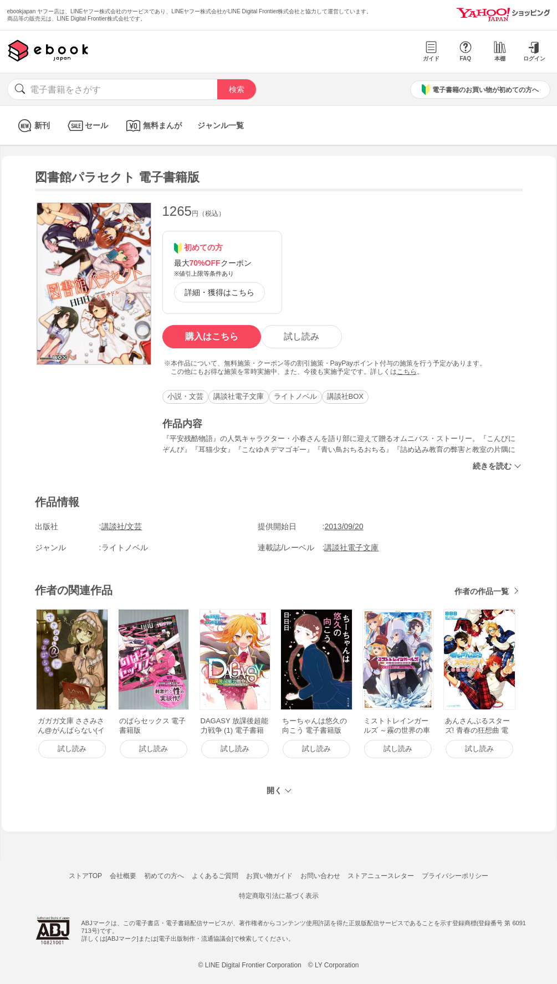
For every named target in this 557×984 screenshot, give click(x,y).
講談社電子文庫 (238, 396)
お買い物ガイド (269, 876)
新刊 (32, 125)
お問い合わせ (320, 876)
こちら (407, 372)
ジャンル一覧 (220, 125)
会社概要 (123, 876)
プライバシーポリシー (455, 876)
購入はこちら (211, 336)
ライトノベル (295, 396)
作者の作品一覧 (481, 591)
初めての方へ (164, 876)
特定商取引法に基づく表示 (279, 896)
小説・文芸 (185, 396)
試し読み (301, 336)
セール (86, 125)
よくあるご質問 (215, 876)
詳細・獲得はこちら (219, 292)
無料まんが (153, 125)
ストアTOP (85, 876)
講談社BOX (345, 396)
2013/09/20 (343, 526)
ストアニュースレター (381, 876)
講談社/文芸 (121, 526)
